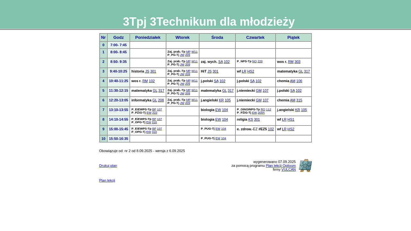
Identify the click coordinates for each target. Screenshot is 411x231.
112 (268, 109)
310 (154, 112)
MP (188, 51)
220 (260, 61)
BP (154, 109)
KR (221, 100)
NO (254, 61)
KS (250, 119)
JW (182, 54)
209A (261, 112)
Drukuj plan (108, 165)
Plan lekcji (107, 180)
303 (297, 62)
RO (263, 109)
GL (301, 71)
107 (265, 90)
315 (299, 100)
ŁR (244, 71)
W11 (194, 51)
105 (228, 100)
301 (153, 71)
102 (227, 62)
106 (299, 81)
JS (147, 71)
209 (187, 54)
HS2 (250, 71)
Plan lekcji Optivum (281, 165)
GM (259, 90)
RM (290, 62)
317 (307, 71)
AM (292, 81)
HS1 (290, 119)
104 (225, 110)
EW (148, 112)
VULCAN (289, 169)
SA (220, 62)
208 (161, 100)
